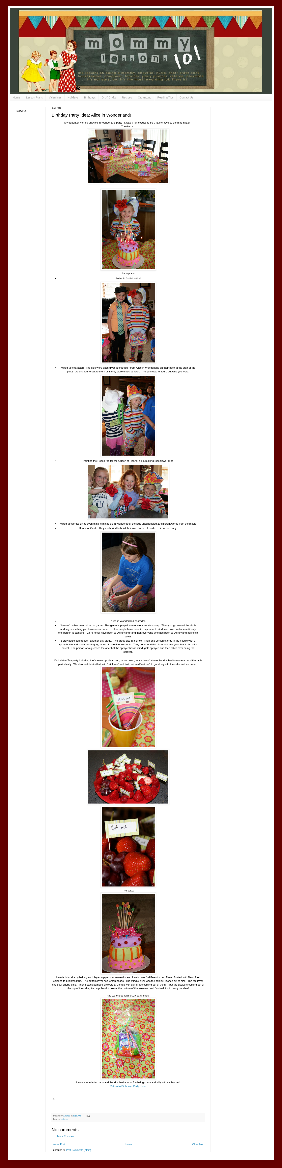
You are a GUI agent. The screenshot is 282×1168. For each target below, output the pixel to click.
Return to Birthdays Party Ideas (128, 1086)
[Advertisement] (102, 1094)
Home (16, 97)
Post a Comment (65, 1136)
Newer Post (59, 1144)
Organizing (145, 97)
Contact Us (186, 97)
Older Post (198, 1144)
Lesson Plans (34, 97)
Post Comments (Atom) (78, 1150)
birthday (64, 1119)
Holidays (73, 97)
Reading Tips (165, 97)
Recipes (127, 97)
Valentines (55, 97)
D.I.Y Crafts (109, 97)
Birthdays (90, 97)
